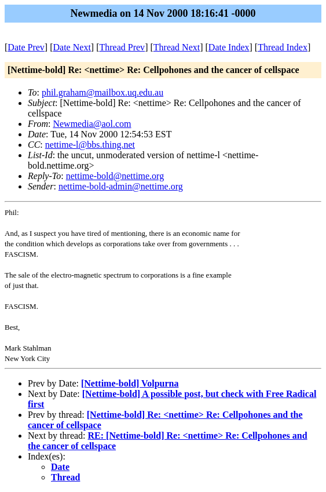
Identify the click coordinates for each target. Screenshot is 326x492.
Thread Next (176, 47)
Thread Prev (122, 47)
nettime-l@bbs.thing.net (90, 145)
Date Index (229, 47)
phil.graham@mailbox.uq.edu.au (102, 92)
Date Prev (26, 47)
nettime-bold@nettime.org (115, 176)
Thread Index (282, 47)
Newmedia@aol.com (92, 124)
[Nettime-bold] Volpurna (129, 383)
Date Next (72, 47)
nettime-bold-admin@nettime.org (120, 186)
